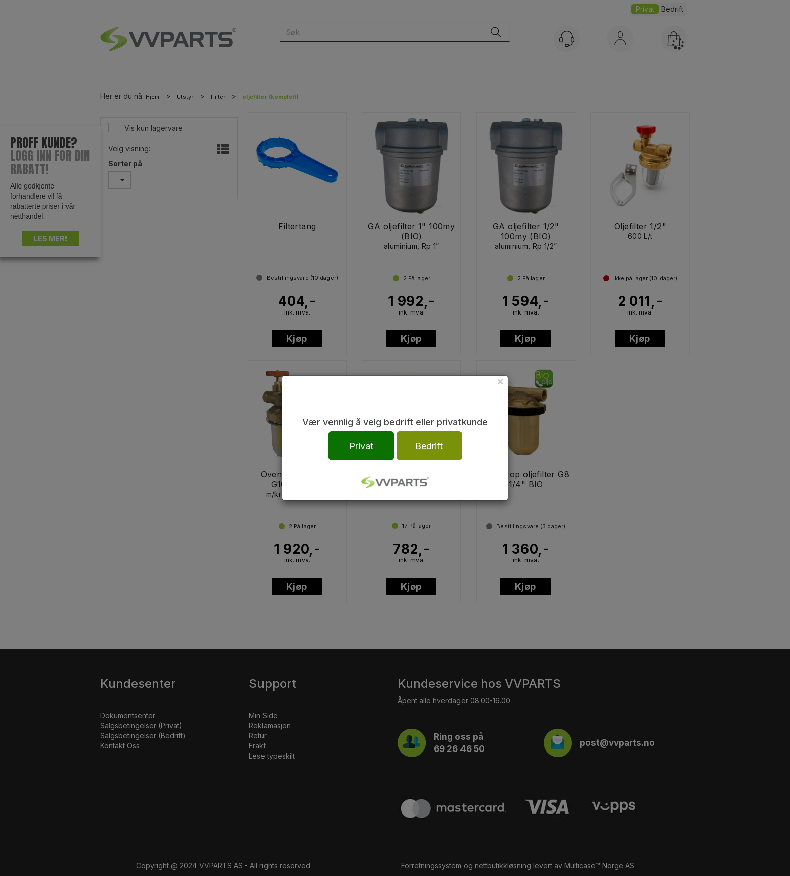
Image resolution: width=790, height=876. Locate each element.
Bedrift (429, 446)
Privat (361, 446)
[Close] (500, 381)
